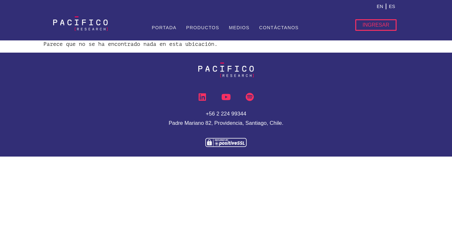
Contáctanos (279, 27)
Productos (202, 27)
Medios (239, 27)
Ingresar (376, 25)
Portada (164, 27)
